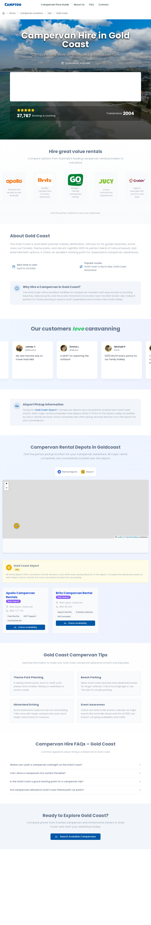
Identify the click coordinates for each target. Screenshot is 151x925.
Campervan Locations (31, 13)
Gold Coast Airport (46, 410)
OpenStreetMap (132, 537)
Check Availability (25, 627)
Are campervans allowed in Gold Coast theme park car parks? (75, 790)
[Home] (3, 13)
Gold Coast (62, 13)
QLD (50, 13)
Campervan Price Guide (55, 4)
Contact (103, 4)
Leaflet (118, 537)
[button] (71, 501)
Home (12, 13)
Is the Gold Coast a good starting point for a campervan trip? (75, 781)
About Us (79, 4)
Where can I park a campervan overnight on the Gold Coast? (75, 764)
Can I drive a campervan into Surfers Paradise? (75, 773)
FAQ (91, 4)
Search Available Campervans (75, 836)
